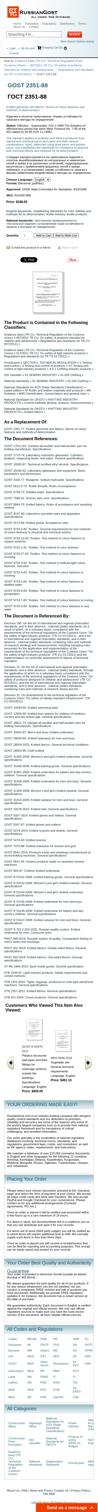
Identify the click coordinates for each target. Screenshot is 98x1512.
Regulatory (49, 23)
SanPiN (58, 1397)
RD (55, 1350)
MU (29, 1376)
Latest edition (13, 390)
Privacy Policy (80, 1490)
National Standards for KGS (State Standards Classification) (43, 387)
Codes (12, 1339)
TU (87, 1339)
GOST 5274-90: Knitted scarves (25, 840)
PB (42, 1371)
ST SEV (76, 1363)
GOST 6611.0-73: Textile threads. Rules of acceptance (40, 486)
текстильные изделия (21, 223)
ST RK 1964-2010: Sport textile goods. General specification (44, 966)
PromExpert (12, 362)
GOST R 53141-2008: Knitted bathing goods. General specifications (48, 877)
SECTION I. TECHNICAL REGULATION (49, 362)
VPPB (89, 1350)
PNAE (44, 1376)
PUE (56, 1344)
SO (75, 1350)
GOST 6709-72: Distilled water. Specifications (34, 492)
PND (43, 1382)
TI (74, 1376)
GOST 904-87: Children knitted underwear (32, 870)
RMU (56, 1371)
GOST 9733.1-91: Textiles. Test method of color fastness (41, 547)
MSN (30, 1356)
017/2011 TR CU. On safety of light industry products (51, 353)
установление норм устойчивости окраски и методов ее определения (45, 225)
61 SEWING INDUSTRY (41, 374)
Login (12, 48)
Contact (34, 26)
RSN (56, 1382)
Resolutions (61, 1363)
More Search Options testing (77, 41)
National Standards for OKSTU (24, 399)
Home (17, 23)
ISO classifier (13, 374)
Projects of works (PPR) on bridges (75, 1441)
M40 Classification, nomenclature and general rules (53, 393)
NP (29, 1397)
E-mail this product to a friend (30, 247)
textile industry (55, 214)
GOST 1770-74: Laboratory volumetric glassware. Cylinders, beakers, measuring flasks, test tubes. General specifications (44, 457)
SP (75, 1356)
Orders (44, 1350)
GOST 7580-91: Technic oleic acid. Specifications (36, 498)
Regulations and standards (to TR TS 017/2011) (35, 356)
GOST (12, 1363)
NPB (30, 1389)
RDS (56, 1356)
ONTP (44, 1344)
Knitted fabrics (33, 411)
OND (43, 1339)
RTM (56, 1389)
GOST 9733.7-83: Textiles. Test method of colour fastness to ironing (48, 600)
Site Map (49, 1493)
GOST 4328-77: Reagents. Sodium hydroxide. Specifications (44, 479)
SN (75, 1344)
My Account (28, 48)
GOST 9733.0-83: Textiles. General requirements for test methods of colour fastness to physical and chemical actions (47, 531)
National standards (16, 381)
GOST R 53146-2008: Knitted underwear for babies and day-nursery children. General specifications (44, 912)
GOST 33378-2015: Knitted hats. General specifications (40, 809)
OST (43, 1356)
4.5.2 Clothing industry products (70, 368)
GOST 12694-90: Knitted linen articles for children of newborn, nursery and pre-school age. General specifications (45, 715)
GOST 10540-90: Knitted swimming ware (31, 707)
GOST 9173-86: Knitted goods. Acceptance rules (36, 522)
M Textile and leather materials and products (54, 390)
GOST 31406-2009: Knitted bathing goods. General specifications (47, 766)
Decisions (14, 1344)
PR (55, 1339)
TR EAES (76, 1390)
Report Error (70, 247)
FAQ (24, 1490)
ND (29, 1382)
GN (10, 1356)
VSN (88, 1363)
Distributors (67, 23)
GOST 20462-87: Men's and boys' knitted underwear (38, 732)
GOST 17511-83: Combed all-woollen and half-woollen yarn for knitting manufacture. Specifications (45, 447)
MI (29, 1344)
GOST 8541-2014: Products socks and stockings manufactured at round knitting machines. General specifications (47, 854)
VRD (88, 1356)
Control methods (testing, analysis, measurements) (57, 402)
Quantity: (12, 235)
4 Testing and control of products (43, 365)
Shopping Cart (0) (52, 47)
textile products (77, 214)
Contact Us (61, 1490)
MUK (30, 1371)
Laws (11, 1376)
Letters (13, 1382)
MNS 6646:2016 (61, 1057)
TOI (75, 1382)
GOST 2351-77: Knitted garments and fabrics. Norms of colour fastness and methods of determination (45, 430)
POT (43, 1389)
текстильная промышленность (55, 220)
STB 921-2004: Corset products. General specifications (40, 997)
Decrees (13, 1350)
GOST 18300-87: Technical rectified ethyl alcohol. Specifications (46, 464)
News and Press (40, 1490)
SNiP (76, 1339)
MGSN (31, 1339)
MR (29, 1350)
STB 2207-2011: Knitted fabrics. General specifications (40, 991)
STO (76, 1371)
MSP (30, 1363)
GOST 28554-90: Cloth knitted (24, 750)
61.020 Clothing (70, 374)
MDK (11, 1389)
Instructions (16, 1371)
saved (14, 53)
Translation (32, 23)
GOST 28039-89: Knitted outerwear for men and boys (39, 738)
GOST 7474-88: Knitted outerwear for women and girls (40, 846)
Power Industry (73, 1425)
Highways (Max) (35, 1425)
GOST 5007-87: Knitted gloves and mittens (32, 824)
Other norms (44, 1363)
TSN (76, 1397)
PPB (43, 1397)
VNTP (89, 1344)
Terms (82, 23)
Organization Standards (54, 1463)
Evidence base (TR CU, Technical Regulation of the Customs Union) (15, 1463)
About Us (19, 26)
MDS (11, 1397)
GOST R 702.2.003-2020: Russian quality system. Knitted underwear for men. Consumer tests (42, 931)
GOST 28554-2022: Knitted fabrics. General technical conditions (46, 744)
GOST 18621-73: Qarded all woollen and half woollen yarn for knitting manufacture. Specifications (44, 724)
